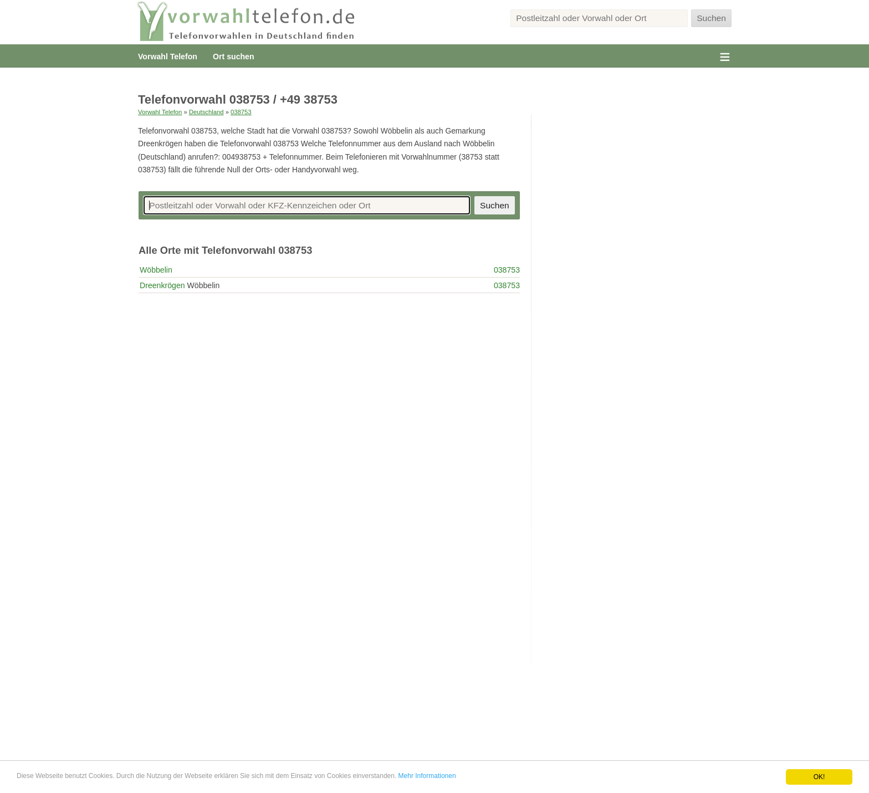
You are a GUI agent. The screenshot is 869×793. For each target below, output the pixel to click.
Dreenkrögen (162, 285)
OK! (819, 777)
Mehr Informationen (427, 776)
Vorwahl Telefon (167, 56)
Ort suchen (233, 56)
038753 (241, 112)
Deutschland (206, 112)
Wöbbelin (156, 269)
